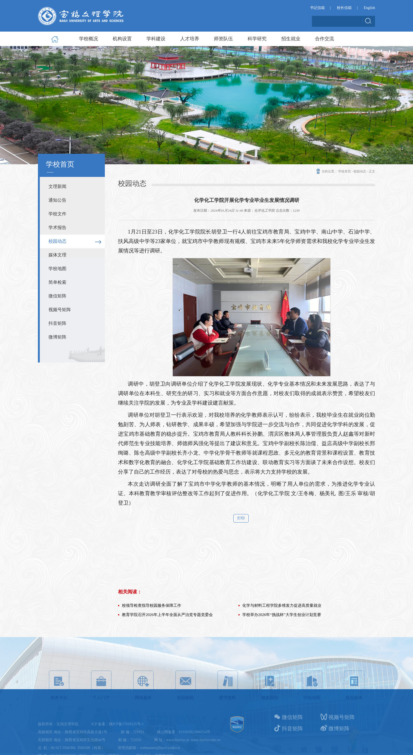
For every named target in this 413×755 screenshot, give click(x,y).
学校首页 (344, 171)
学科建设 (155, 38)
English (369, 8)
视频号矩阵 (59, 309)
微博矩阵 (57, 337)
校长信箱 (344, 8)
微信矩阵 (57, 296)
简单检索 (57, 282)
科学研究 (257, 38)
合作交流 (324, 38)
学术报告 (57, 227)
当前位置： (326, 171)
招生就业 (290, 38)
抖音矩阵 (57, 323)
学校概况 (88, 38)
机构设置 (122, 38)
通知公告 (57, 200)
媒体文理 (57, 254)
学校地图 (57, 268)
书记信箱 (317, 8)
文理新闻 (57, 186)
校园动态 (57, 241)
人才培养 (189, 38)
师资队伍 (223, 38)
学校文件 (57, 213)
